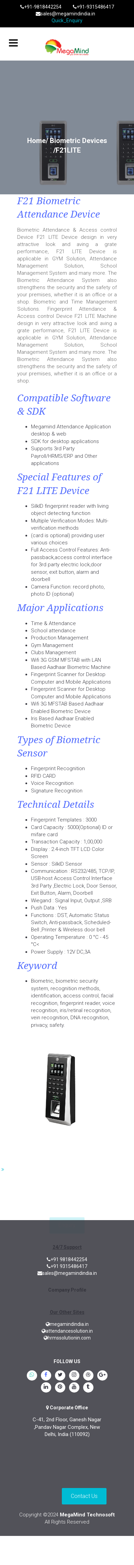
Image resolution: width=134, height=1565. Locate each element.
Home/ (37, 141)
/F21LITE (67, 150)
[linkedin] (46, 1388)
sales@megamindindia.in (65, 13)
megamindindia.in (67, 1324)
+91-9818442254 (41, 7)
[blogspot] (88, 1376)
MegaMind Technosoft (87, 1515)
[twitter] (60, 1376)
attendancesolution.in (67, 1331)
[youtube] (74, 1388)
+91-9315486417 (93, 7)
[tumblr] (88, 1388)
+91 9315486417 (67, 1266)
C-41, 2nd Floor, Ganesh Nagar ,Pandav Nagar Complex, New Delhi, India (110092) (67, 1427)
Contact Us (84, 1496)
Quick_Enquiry (67, 20)
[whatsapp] (32, 1376)
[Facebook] (46, 1376)
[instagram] (74, 1376)
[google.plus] (102, 1376)
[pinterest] (60, 1388)
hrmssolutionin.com (67, 1338)
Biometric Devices (78, 141)
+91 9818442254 (67, 1259)
